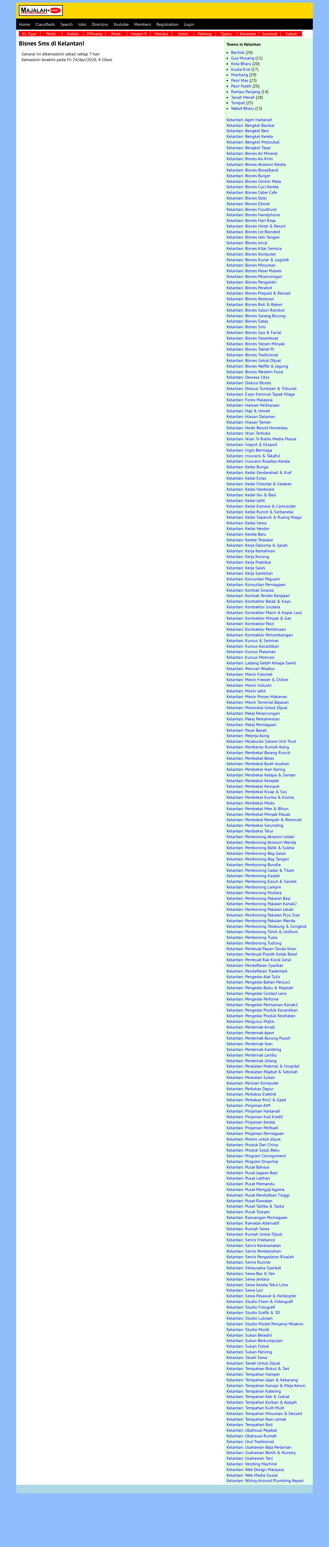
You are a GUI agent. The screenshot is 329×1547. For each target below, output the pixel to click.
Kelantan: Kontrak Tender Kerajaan (258, 595)
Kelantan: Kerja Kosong (248, 556)
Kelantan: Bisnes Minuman (251, 265)
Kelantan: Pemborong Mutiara (254, 892)
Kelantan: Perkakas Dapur (250, 1088)
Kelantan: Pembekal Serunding (255, 825)
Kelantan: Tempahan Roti (250, 1424)
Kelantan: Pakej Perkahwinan (253, 719)
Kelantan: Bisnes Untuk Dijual (254, 360)
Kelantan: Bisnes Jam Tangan (253, 237)
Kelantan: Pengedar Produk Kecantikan (262, 1010)
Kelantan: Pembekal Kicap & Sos (257, 791)
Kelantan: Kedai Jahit (246, 500)
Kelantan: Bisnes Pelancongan (254, 276)
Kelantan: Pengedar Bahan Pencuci (258, 982)
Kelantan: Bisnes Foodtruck (252, 209)
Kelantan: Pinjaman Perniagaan (255, 1133)
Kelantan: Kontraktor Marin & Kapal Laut (264, 612)
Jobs (82, 24)
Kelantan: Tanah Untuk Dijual (253, 1363)
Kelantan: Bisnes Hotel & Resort (256, 226)
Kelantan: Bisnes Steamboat (252, 338)
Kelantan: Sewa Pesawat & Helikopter (261, 1295)
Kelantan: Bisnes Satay (247, 321)
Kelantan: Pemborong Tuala (252, 937)
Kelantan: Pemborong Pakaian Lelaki (260, 909)
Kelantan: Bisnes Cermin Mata (254, 181)
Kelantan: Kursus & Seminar (253, 640)
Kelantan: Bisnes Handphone (253, 214)
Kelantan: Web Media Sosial (252, 1475)
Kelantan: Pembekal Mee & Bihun (258, 808)
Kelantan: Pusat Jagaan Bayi (252, 1172)
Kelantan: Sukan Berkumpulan (255, 1340)
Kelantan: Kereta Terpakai (250, 539)
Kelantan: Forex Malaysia (250, 399)
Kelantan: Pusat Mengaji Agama (256, 1189)
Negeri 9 (139, 33)
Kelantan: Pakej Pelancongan (253, 713)
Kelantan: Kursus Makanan (251, 651)
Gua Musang (242, 58)
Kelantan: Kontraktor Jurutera (253, 606)
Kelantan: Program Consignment (256, 1155)
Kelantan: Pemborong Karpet (253, 875)
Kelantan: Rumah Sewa (248, 1228)
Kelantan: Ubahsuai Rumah (252, 1435)
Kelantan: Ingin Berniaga (249, 450)
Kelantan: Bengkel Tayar (249, 147)
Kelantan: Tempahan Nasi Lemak (256, 1419)
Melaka (161, 33)
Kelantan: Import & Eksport (252, 444)
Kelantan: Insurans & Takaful (253, 455)
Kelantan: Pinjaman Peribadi (252, 1127)
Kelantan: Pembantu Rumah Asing (258, 747)
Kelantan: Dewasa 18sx (248, 377)
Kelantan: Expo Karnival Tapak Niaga (261, 394)
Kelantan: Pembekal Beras (250, 758)
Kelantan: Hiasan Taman (249, 422)
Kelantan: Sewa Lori (245, 1290)
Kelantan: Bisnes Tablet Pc (251, 349)
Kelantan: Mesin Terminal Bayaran (258, 702)
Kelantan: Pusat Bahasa (248, 1167)
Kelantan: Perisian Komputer (253, 1083)
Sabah (291, 33)
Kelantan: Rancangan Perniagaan (257, 1217)
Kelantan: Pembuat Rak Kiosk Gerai (259, 959)
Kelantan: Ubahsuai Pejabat (252, 1430)
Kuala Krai (240, 69)
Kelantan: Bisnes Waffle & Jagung (257, 366)
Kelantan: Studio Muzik (248, 1329)
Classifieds (45, 24)
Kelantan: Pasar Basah (247, 730)
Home (24, 24)
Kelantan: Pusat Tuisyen (248, 1211)
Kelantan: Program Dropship (252, 1161)
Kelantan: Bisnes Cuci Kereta (253, 186)
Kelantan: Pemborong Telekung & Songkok (267, 926)
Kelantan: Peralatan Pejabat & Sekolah (262, 1071)
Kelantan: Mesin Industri (249, 685)
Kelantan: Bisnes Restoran (250, 298)
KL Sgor (29, 33)
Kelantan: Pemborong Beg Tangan (258, 859)
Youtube (121, 24)
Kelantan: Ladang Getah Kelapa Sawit (261, 663)
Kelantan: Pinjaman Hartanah (253, 1111)
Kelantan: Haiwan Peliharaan (253, 405)
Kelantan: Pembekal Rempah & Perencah (264, 819)
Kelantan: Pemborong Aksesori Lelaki (260, 836)
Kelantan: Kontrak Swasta (250, 590)
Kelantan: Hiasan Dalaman (251, 416)
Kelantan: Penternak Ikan (250, 1043)
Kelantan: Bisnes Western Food (255, 371)
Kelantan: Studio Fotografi (251, 1307)
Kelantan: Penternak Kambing (254, 1049)
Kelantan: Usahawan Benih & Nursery (261, 1452)
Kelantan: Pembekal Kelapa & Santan (261, 775)
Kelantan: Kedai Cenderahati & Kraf (259, 472)
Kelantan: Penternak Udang (252, 1060)
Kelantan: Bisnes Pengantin (252, 282)
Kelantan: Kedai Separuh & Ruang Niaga (264, 517)
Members (142, 24)
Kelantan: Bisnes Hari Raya (251, 220)
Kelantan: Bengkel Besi (248, 130)
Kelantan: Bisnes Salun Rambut (256, 310)
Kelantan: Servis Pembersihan (254, 1251)
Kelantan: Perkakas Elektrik (251, 1094)
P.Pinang (94, 33)
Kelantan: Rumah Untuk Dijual (254, 1234)
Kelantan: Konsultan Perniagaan (256, 584)
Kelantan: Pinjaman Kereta (251, 1122)
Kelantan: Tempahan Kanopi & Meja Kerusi (266, 1385)
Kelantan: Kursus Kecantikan (253, 646)
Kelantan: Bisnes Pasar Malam (254, 270)
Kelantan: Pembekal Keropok (253, 786)
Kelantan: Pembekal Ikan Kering (256, 769)
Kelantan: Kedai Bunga (247, 466)
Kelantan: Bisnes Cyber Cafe (252, 192)
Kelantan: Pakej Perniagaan (251, 724)
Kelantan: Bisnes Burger (248, 175)
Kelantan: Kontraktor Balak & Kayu (259, 601)
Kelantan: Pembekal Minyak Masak (258, 814)
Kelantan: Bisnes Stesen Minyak (256, 343)
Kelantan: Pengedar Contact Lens (257, 993)
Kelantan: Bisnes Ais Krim (250, 158)
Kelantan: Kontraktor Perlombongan (260, 634)
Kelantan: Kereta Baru (246, 534)
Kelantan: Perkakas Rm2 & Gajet (256, 1099)
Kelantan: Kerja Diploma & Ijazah (257, 545)
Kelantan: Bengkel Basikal (251, 125)
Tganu (226, 33)
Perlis (51, 33)
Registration (167, 24)
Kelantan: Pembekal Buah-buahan (258, 763)
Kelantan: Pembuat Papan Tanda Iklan (261, 948)
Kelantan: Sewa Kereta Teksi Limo (257, 1284)
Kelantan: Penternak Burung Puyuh (258, 1038)
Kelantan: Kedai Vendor (248, 528)
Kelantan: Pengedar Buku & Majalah (260, 987)
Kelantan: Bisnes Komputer (251, 254)
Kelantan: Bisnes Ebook (248, 203)
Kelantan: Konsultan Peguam (253, 578)
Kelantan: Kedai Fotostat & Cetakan (259, 483)
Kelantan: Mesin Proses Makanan (257, 696)
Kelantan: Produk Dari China (252, 1144)
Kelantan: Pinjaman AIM (248, 1105)
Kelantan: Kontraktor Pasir (250, 623)
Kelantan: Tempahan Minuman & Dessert (264, 1413)
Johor (183, 33)
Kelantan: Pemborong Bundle (254, 864)
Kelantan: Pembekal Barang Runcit (258, 752)
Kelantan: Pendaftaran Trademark (257, 971)
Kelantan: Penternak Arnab (251, 1027)
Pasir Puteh (241, 86)
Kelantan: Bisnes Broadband (252, 170)
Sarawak (269, 33)
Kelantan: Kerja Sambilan (250, 573)
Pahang (205, 33)
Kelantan (248, 33)
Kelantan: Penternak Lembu (252, 1055)
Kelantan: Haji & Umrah (248, 410)
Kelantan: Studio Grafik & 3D (253, 1312)
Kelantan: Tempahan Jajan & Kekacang (262, 1379)
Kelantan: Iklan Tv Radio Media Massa (261, 438)
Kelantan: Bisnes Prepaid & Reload (258, 293)
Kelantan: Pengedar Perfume (253, 999)
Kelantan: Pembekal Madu (251, 803)
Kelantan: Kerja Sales (246, 567)
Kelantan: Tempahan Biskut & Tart (258, 1368)
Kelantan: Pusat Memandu (251, 1183)
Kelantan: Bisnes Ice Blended (253, 231)
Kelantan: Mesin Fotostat (249, 674)
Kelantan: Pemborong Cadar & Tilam (260, 870)
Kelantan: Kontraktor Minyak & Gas (259, 618)
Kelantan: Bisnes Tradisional (252, 354)
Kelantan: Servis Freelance (251, 1239)
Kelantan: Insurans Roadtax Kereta (258, 461)
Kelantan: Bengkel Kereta (250, 136)
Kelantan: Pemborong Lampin (254, 887)
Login (189, 24)
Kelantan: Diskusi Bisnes (249, 382)
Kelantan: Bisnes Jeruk (247, 242)
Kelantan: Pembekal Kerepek (253, 780)
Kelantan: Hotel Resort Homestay (257, 427)
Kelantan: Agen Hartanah (249, 119)
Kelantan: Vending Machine (252, 1463)
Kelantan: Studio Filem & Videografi (260, 1301)
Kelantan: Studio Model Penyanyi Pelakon (265, 1323)
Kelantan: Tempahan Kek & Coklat (258, 1396)
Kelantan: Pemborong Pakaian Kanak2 (262, 903)
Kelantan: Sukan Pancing (249, 1351)
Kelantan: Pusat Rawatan (249, 1200)
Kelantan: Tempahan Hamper (253, 1374)
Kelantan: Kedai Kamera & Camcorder (261, 506)
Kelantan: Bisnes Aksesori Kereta (256, 164)
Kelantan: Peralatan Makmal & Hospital (263, 1066)
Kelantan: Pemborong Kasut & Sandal (262, 881)
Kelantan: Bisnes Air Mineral (252, 153)
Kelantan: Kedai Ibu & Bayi (251, 494)
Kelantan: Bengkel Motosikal (253, 142)
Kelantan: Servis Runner (249, 1262)
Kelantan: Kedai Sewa (246, 522)
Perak (116, 33)
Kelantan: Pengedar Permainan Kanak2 (262, 1004)
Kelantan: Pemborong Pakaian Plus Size (263, 915)
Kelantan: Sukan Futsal (248, 1346)
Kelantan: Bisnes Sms (246, 326)
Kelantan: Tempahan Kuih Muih (256, 1407)
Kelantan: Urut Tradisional (250, 1441)
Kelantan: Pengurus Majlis (251, 1021)
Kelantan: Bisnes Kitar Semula (254, 248)
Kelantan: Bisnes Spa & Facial (254, 332)
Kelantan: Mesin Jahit (246, 691)
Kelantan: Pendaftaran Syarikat (255, 965)
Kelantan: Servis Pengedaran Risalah (260, 1256)
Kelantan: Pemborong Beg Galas (256, 853)
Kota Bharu (241, 63)
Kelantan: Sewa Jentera (248, 1279)
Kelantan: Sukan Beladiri (249, 1335)
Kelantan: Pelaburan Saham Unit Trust (261, 741)
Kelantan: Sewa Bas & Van (251, 1273)
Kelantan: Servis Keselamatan (254, 1245)
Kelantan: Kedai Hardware (250, 489)
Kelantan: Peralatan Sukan (251, 1077)
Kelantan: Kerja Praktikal (249, 562)
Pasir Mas (239, 80)
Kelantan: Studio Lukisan (250, 1318)
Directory (100, 24)
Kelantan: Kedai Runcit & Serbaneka (260, 511)
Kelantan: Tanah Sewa (247, 1357)
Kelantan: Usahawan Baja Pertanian (259, 1447)
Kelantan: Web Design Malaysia (255, 1469)
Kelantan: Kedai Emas (246, 478)
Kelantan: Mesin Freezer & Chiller (257, 679)
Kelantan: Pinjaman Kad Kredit (255, 1116)
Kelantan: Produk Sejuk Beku (253, 1150)
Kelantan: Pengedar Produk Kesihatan (261, 1015)
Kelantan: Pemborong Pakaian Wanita (261, 920)
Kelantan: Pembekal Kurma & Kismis (260, 797)
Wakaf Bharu (242, 108)
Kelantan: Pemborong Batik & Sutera (260, 847)
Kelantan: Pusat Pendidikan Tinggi (258, 1195)
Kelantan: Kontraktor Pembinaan (256, 629)
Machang (239, 74)
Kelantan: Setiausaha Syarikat (254, 1267)
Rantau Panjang (245, 91)
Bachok (238, 52)
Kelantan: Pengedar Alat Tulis (253, 976)
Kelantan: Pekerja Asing (248, 735)
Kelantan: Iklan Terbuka (248, 433)
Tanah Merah (243, 97)
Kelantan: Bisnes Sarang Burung (256, 315)
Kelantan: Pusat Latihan (248, 1178)
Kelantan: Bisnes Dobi (247, 198)
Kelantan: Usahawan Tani (250, 1458)
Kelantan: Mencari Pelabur (251, 668)
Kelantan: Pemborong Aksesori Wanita (261, 842)
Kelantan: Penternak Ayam (250, 1032)
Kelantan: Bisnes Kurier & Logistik (258, 259)
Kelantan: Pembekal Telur (250, 831)
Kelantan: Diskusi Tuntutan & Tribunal (262, 388)
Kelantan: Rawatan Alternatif (253, 1223)
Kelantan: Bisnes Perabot (249, 287)
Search (66, 24)
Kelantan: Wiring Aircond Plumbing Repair (265, 1480)
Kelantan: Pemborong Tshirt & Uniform (262, 931)
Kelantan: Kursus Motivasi (251, 657)
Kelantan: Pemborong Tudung (254, 943)
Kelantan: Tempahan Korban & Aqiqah (262, 1402)
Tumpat (238, 102)
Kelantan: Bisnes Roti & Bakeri (254, 304)
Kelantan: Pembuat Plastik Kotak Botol (262, 954)
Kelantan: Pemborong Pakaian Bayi (258, 898)
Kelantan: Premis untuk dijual (254, 1139)
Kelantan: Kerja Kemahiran (251, 550)
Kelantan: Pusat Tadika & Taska (255, 1206)
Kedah (73, 33)
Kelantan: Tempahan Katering (254, 1391)
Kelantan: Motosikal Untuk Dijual (257, 707)
